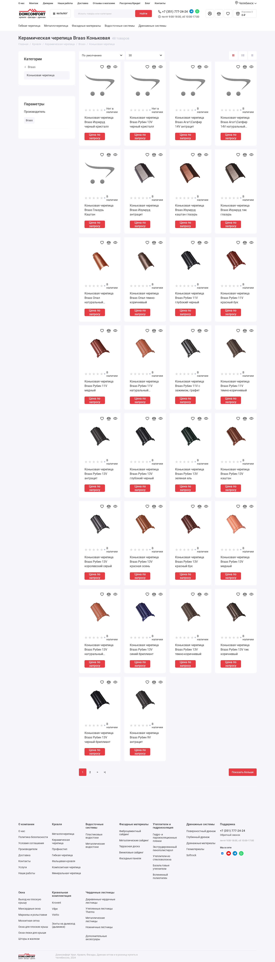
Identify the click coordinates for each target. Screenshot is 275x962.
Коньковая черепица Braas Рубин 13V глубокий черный (144, 474)
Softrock (191, 855)
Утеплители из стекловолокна (162, 858)
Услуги (22, 867)
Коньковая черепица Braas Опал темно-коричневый (144, 298)
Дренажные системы (152, 25)
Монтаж (33, 3)
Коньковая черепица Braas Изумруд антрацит (144, 210)
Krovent (56, 902)
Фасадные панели (130, 858)
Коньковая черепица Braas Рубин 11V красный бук (235, 298)
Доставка (82, 3)
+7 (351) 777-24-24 (173, 11)
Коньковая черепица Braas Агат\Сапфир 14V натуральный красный (235, 122)
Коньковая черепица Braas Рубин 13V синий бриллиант (144, 649)
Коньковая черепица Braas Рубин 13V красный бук (189, 561)
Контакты (160, 3)
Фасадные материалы (86, 25)
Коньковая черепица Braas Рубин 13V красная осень (144, 561)
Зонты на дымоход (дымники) (63, 925)
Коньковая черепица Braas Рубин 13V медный (235, 561)
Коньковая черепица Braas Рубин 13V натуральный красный (98, 649)
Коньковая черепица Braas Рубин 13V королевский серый (98, 561)
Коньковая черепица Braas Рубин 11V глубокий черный (189, 298)
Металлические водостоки (95, 845)
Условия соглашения (31, 843)
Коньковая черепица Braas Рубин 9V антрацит (144, 737)
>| (105, 772)
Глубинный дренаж (198, 837)
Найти (143, 13)
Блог (147, 3)
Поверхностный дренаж (201, 831)
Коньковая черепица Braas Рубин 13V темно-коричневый (189, 649)
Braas (30, 67)
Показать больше (243, 772)
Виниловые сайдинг (131, 852)
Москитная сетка (29, 920)
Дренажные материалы (200, 843)
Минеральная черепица (66, 873)
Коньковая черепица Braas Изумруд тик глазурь (235, 210)
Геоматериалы (195, 849)
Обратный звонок (230, 835)
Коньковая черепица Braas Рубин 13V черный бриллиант (98, 737)
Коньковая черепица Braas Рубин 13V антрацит (98, 474)
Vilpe (55, 908)
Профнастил (59, 849)
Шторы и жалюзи (29, 938)
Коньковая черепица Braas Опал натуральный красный (98, 298)
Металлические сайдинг (134, 840)
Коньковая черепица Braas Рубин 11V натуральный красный (144, 386)
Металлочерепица (56, 25)
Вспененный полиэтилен (160, 876)
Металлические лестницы (95, 919)
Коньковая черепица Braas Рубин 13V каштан (235, 474)
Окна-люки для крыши (32, 932)
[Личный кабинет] (210, 13)
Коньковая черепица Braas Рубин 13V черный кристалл (144, 122)
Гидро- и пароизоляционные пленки (165, 837)
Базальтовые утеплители (161, 867)
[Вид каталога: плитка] (233, 55)
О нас (21, 3)
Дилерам (48, 3)
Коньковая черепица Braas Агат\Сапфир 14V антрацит (189, 122)
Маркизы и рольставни (32, 914)
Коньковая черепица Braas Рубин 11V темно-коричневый (235, 386)
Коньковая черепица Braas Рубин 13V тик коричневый (235, 649)
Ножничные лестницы (99, 927)
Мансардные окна (29, 908)
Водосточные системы (120, 25)
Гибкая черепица (29, 25)
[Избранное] (228, 13)
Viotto (55, 914)
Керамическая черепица (61, 841)
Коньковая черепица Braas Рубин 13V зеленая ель (189, 474)
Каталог (60, 13)
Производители (27, 849)
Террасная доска (129, 846)
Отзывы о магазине (104, 3)
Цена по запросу (94, 136)
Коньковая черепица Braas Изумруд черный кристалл (98, 122)
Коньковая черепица (40, 75)
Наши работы (65, 3)
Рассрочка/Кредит (130, 3)
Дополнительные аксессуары (96, 938)
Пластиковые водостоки (94, 836)
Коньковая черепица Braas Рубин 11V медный (98, 386)
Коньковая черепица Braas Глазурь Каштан (98, 210)
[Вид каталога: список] (243, 55)
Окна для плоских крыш (33, 926)
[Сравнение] (219, 13)
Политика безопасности (33, 837)
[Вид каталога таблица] (252, 55)
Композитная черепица (66, 867)
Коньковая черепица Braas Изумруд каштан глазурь (189, 210)
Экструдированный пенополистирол (165, 848)
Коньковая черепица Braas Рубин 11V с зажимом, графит (189, 386)
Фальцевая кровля (63, 861)
